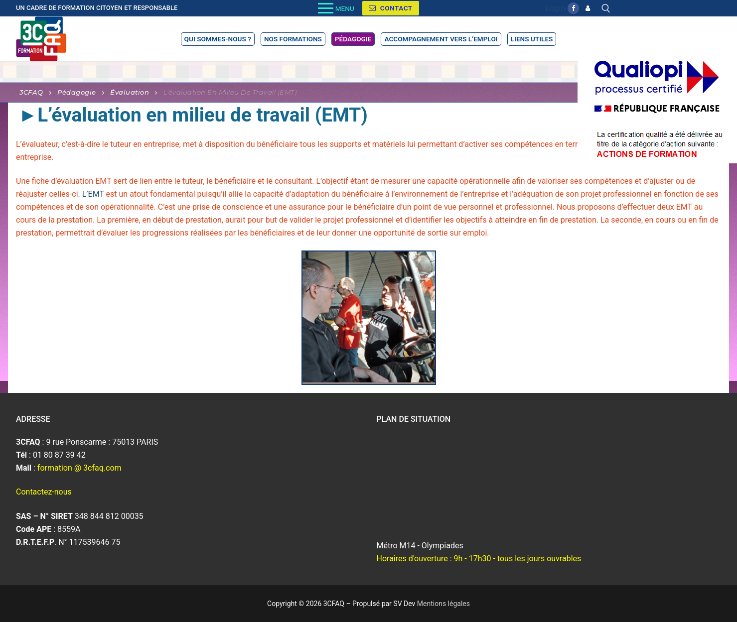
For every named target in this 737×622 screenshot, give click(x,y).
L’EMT (94, 194)
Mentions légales (443, 604)
